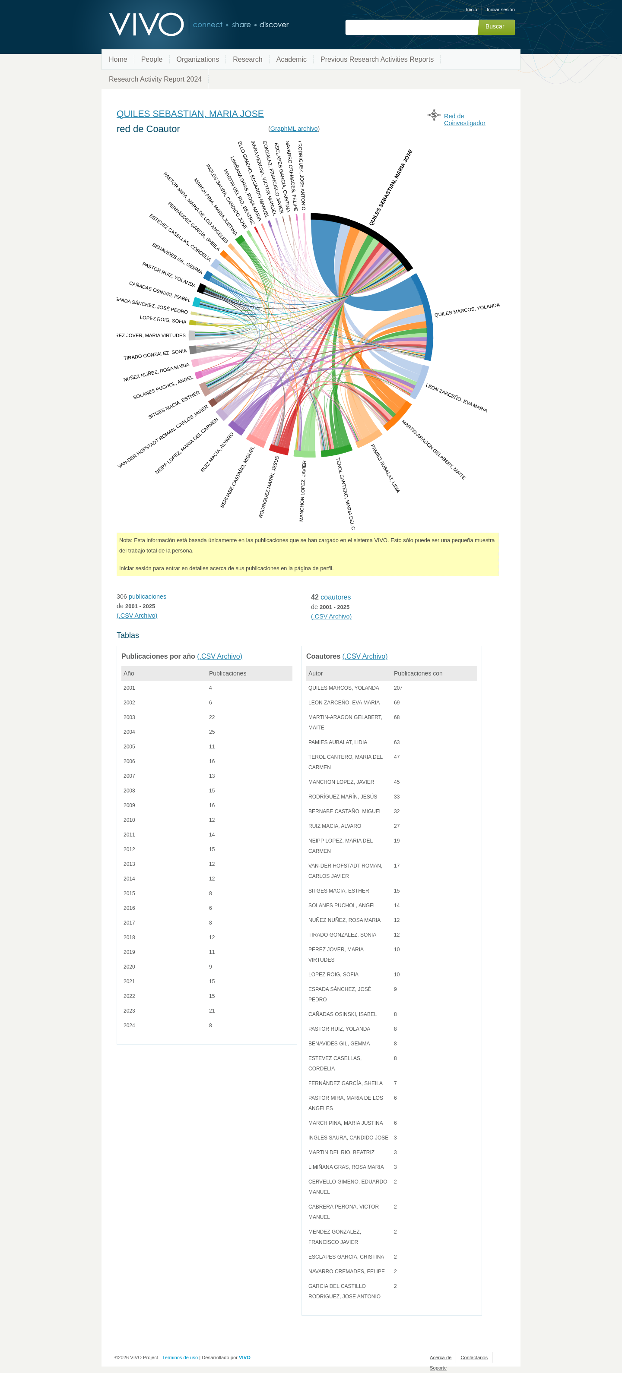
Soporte (438, 1367)
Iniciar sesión (501, 9)
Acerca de (440, 1357)
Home (118, 59)
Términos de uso (180, 1357)
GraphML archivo (294, 128)
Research (247, 59)
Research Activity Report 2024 (155, 79)
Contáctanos (474, 1357)
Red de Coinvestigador (465, 119)
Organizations (198, 59)
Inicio (471, 9)
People (152, 59)
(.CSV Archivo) (137, 615)
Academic (291, 59)
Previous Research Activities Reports (377, 59)
